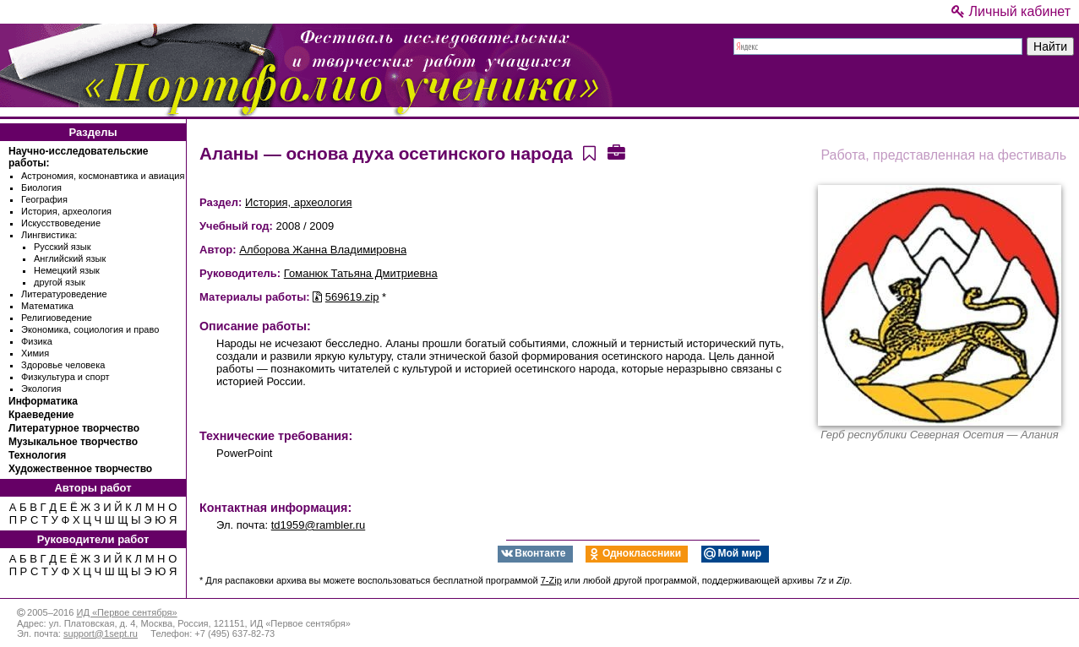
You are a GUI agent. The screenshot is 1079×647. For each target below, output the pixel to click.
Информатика (43, 401)
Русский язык (62, 247)
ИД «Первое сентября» (126, 612)
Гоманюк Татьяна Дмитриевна (361, 273)
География (44, 199)
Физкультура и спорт (65, 377)
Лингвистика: (49, 235)
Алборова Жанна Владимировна (322, 249)
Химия (35, 353)
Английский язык (70, 258)
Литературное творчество (73, 428)
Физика (36, 341)
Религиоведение (56, 318)
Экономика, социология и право (90, 329)
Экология (41, 388)
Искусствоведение (61, 223)
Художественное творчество (80, 469)
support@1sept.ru (100, 633)
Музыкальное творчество (73, 442)
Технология (37, 455)
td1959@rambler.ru (318, 525)
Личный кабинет (1011, 11)
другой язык (59, 282)
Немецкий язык (67, 270)
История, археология (66, 211)
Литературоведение (64, 294)
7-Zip (551, 580)
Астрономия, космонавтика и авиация (102, 176)
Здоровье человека (63, 365)
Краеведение (41, 415)
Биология (41, 187)
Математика (47, 306)
